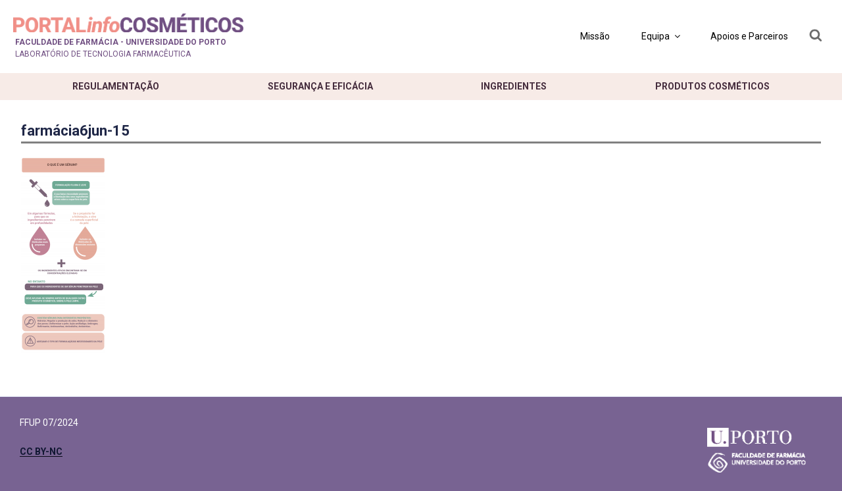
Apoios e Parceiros (749, 36)
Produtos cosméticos (712, 86)
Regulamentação (115, 86)
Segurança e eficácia (320, 86)
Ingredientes (514, 86)
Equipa (661, 36)
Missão (595, 36)
